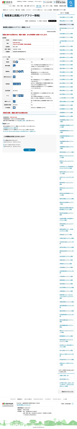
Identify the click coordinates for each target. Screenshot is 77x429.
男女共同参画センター (64, 379)
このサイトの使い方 (28, 399)
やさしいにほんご (38, 1)
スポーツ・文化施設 (48, 9)
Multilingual (30, 1)
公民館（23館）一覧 (23, 120)
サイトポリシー (48, 399)
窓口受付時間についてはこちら (23, 405)
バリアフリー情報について (38, 9)
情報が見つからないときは (67, 391)
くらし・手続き (12, 6)
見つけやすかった (8, 146)
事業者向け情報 (62, 6)
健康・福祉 (38, 6)
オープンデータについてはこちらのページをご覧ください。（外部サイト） (19, 131)
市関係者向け (19, 399)
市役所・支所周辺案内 (66, 403)
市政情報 (56, 6)
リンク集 (65, 399)
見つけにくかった (17, 146)
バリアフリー (28, 9)
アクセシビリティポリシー (38, 399)
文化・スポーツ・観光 (47, 6)
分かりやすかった (8, 142)
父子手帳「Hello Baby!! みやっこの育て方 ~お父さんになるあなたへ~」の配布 (67, 384)
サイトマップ (12, 399)
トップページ (11, 9)
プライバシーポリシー (57, 399)
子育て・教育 (20, 6)
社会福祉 (23, 9)
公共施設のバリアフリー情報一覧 (10, 128)
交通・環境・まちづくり (29, 6)
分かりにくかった (17, 142)
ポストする (53, 21)
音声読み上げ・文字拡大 (22, 1)
